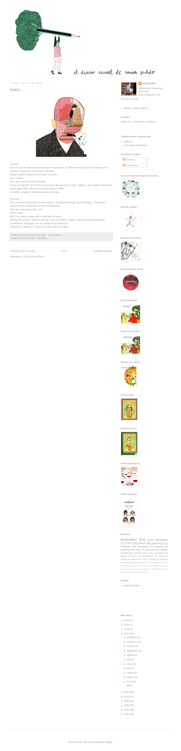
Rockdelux (126, 546)
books (153, 559)
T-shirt (144, 559)
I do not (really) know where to (50, 223)
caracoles (159, 546)
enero (130, 681)
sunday (127, 562)
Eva (152, 553)
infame (124, 556)
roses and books (141, 569)
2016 (127, 620)
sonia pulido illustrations (135, 145)
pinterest (127, 141)
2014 (127, 624)
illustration (129, 539)
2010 (127, 696)
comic (138, 549)
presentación (148, 556)
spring (161, 556)
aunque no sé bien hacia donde (46, 188)
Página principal (131, 585)
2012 (127, 633)
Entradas (129, 159)
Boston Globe (139, 563)
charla (165, 563)
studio (123, 559)
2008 (127, 705)
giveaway (150, 549)
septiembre (133, 650)
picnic (134, 556)
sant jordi (156, 569)
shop (126, 553)
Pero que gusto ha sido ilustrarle (27, 181)
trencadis (132, 572)
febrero (131, 677)
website (142, 572)
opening (127, 569)
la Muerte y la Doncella (149, 566)
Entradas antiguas (103, 251)
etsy (135, 566)
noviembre (132, 642)
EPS (129, 543)
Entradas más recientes (23, 251)
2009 (127, 701)
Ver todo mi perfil (129, 99)
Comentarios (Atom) (34, 256)
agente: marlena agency (135, 108)
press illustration (28, 238)
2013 (127, 629)
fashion (161, 553)
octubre (131, 646)
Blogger (108, 742)
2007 (127, 710)
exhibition (125, 549)
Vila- (82, 202)
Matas (88, 202)
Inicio (64, 251)
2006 (127, 714)
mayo (130, 664)
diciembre (132, 637)
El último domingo (75, 167)
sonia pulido (149, 83)
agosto (130, 655)
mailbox (165, 566)
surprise (133, 559)
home (141, 543)
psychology (157, 543)
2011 (127, 692)
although (29, 223)
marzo (130, 673)
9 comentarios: (55, 235)
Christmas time (140, 553)
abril (129, 668)
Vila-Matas (96, 167)
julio (129, 659)
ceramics (164, 559)
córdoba (126, 566)
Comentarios (130, 165)
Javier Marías (154, 563)
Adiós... (17, 89)
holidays (164, 549)
